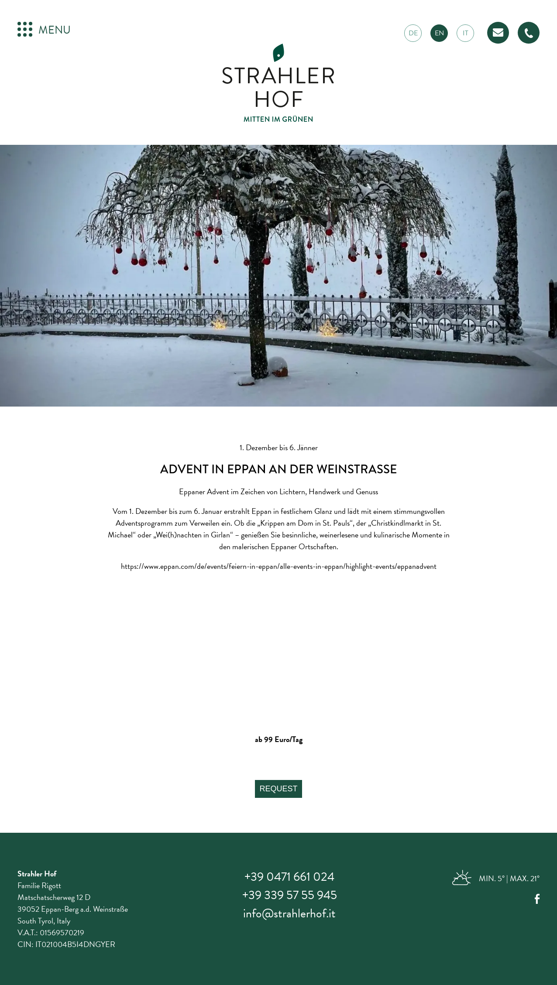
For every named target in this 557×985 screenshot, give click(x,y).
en (439, 33)
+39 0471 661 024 (289, 877)
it (465, 33)
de (413, 33)
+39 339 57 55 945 (289, 895)
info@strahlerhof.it (289, 913)
